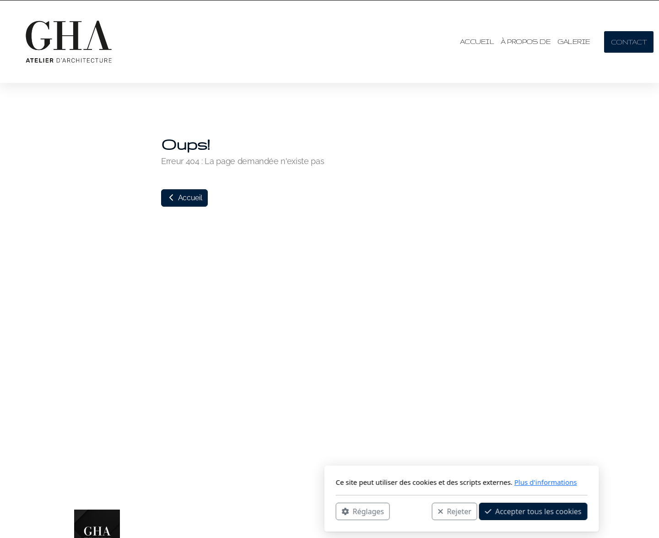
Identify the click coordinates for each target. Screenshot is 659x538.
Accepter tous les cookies (401, 511)
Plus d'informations (413, 482)
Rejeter (323, 511)
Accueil (184, 197)
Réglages (231, 511)
